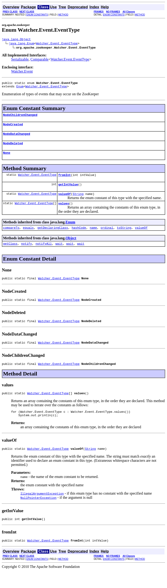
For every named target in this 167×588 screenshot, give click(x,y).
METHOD (63, 14)
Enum (19, 88)
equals (28, 236)
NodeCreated (13, 128)
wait (59, 253)
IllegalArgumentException (42, 509)
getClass (10, 253)
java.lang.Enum (21, 44)
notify (26, 253)
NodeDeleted (13, 148)
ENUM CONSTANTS (37, 14)
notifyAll (43, 253)
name (93, 236)
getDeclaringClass (52, 236)
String (78, 201)
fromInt (64, 181)
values (63, 211)
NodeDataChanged (16, 138)
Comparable (40, 60)
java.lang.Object (16, 40)
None (6, 158)
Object (71, 247)
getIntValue (68, 191)
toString (124, 236)
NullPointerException (38, 513)
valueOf (64, 201)
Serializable (20, 60)
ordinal (107, 236)
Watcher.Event (22, 72)
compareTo (11, 236)
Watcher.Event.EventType (57, 44)
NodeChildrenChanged (20, 117)
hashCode (79, 236)
